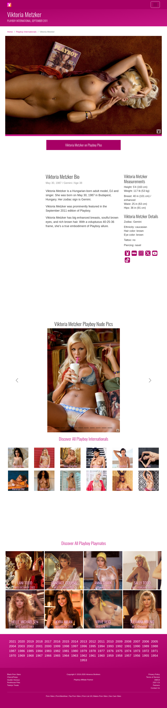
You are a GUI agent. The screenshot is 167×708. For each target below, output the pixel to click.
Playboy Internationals (26, 32)
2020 (21, 641)
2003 (21, 646)
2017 (48, 641)
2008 (127, 641)
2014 (74, 641)
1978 (92, 651)
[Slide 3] (68, 428)
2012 (92, 641)
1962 (83, 655)
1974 (127, 651)
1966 (48, 655)
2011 (101, 641)
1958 (118, 655)
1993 (110, 646)
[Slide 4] (74, 428)
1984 (39, 651)
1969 (21, 655)
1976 (110, 651)
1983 (48, 651)
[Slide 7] (92, 428)
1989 (145, 646)
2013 (83, 641)
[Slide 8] (98, 428)
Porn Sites (50, 696)
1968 (30, 655)
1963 (74, 655)
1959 (110, 655)
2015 (65, 641)
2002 (30, 646)
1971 (154, 651)
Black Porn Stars (14, 674)
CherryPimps (12, 677)
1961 (92, 655)
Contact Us (155, 688)
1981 (65, 651)
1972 (145, 651)
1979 (83, 651)
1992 (118, 646)
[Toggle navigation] (155, 4)
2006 (145, 641)
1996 (83, 646)
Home (10, 32)
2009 (118, 641)
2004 (12, 646)
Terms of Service (153, 677)
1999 (56, 646)
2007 (136, 641)
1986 (21, 651)
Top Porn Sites (75, 696)
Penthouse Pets (13, 682)
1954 (154, 655)
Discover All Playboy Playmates (83, 543)
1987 (12, 651)
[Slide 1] (57, 428)
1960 (101, 655)
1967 (39, 655)
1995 (92, 646)
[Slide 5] (80, 428)
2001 (39, 646)
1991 (127, 646)
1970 (12, 655)
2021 (12, 641)
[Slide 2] (63, 428)
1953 (83, 660)
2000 (48, 646)
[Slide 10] (109, 428)
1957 (127, 655)
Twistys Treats (13, 685)
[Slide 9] (104, 428)
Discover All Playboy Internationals (83, 439)
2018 (39, 641)
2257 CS (156, 682)
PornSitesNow (61, 696)
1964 (65, 655)
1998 (65, 646)
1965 (56, 655)
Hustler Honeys (13, 680)
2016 (56, 641)
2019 (30, 641)
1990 (136, 646)
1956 (136, 655)
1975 (118, 651)
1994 (101, 646)
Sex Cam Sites (115, 696)
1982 (56, 651)
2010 (110, 641)
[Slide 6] (86, 428)
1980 (74, 651)
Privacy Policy (154, 674)
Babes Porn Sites (100, 696)
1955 (145, 655)
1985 (30, 651)
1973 (136, 651)
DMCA (157, 680)
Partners (156, 685)
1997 (74, 646)
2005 (154, 641)
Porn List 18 (87, 696)
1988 (154, 646)
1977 (101, 651)
